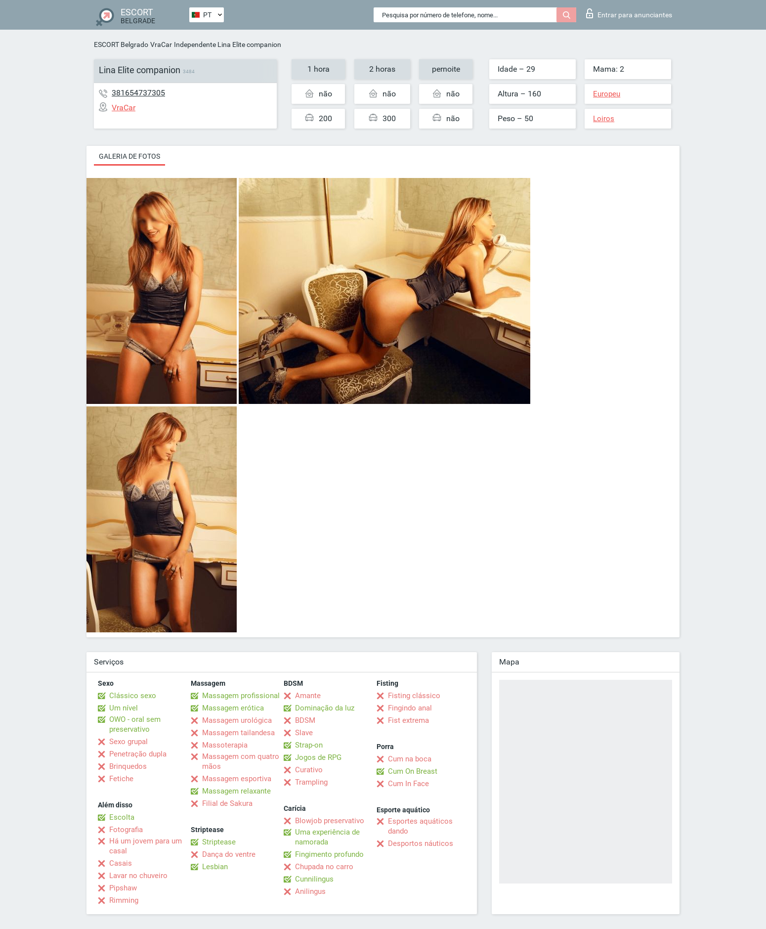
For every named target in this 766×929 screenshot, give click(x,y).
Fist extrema (408, 720)
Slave (304, 732)
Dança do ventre (228, 854)
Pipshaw (123, 888)
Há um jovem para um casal (145, 846)
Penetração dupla (138, 754)
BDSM (305, 720)
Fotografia (126, 829)
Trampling (311, 782)
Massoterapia (225, 745)
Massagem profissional (241, 695)
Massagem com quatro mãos (240, 761)
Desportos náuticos (420, 843)
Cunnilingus (314, 879)
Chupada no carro (324, 866)
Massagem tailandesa (238, 732)
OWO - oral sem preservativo (135, 724)
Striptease (219, 842)
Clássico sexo (132, 695)
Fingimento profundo (329, 854)
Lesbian (215, 866)
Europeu (606, 93)
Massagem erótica (233, 708)
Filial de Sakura (227, 803)
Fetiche (121, 778)
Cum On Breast (412, 771)
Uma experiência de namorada (327, 837)
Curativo (309, 769)
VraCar (161, 44)
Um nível (123, 708)
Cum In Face (408, 783)
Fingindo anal (410, 708)
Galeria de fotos (129, 156)
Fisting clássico (414, 695)
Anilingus (310, 891)
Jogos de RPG (318, 757)
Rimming (123, 900)
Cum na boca (409, 758)
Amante (308, 695)
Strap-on (309, 745)
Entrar (629, 13)
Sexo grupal (128, 741)
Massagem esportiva (236, 778)
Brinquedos (128, 766)
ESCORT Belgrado (121, 44)
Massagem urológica (237, 720)
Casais (120, 863)
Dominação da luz (324, 708)
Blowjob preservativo (329, 820)
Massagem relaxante (236, 791)
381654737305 (138, 92)
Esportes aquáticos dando (420, 826)
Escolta (121, 817)
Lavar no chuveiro (138, 875)
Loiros (603, 118)
